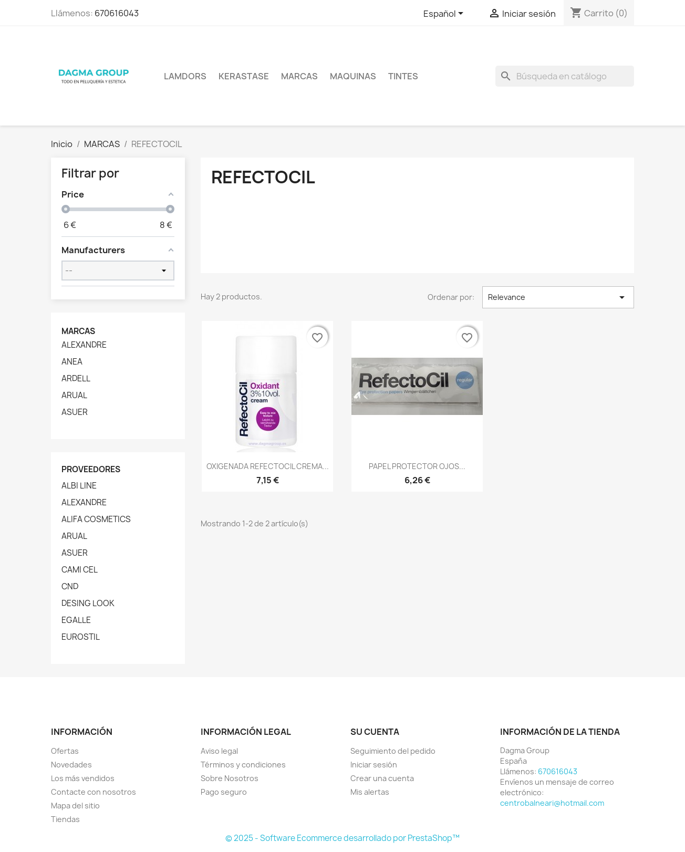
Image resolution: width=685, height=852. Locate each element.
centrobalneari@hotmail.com (552, 803)
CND (69, 586)
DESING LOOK (88, 603)
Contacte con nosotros (93, 792)
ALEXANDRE (84, 345)
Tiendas (65, 819)
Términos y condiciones (243, 765)
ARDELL (75, 378)
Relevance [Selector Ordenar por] (558, 297)
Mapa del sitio (75, 806)
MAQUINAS (353, 76)
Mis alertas (369, 792)
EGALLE (76, 620)
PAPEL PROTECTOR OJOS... (417, 466)
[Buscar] (564, 76)
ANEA (71, 362)
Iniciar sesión (373, 765)
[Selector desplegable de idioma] (445, 14)
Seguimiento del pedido (392, 751)
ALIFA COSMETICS (96, 519)
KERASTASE (244, 76)
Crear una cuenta (382, 778)
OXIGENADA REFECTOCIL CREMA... (267, 466)
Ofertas (65, 751)
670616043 (117, 13)
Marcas (299, 76)
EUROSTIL (80, 637)
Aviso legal (219, 751)
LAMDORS (185, 76)
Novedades (71, 765)
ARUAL (74, 395)
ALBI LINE (79, 486)
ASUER (74, 412)
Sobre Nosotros (229, 778)
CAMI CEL (79, 570)
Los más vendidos (83, 778)
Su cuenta (374, 731)
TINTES (403, 76)
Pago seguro (224, 792)
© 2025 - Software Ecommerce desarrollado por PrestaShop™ (342, 838)
